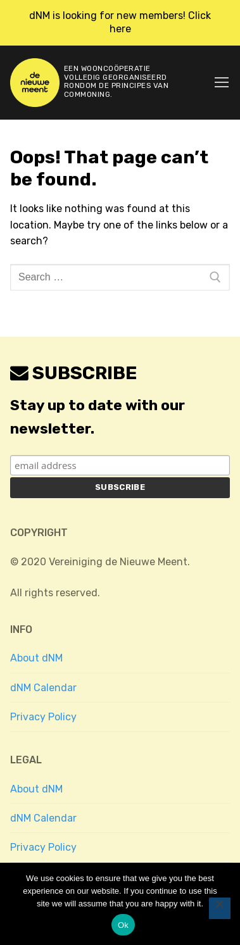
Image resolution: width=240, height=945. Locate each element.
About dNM (36, 658)
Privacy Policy (43, 717)
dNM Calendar (43, 688)
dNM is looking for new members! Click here (120, 22)
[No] (220, 908)
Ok (123, 925)
